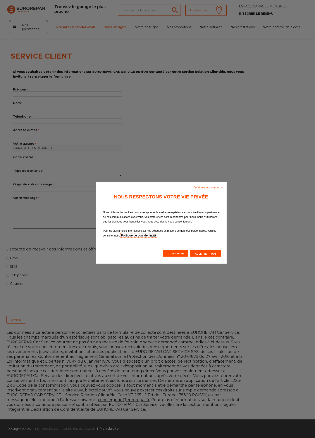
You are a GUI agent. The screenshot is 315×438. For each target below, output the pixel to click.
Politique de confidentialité (139, 235)
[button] (208, 187)
